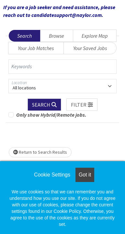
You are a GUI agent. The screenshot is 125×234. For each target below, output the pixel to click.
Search (24, 35)
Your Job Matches (36, 48)
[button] (81, 104)
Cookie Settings (52, 174)
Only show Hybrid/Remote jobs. (51, 114)
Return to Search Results (40, 152)
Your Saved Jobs (90, 48)
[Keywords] (62, 66)
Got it (85, 174)
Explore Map (95, 35)
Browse (56, 35)
